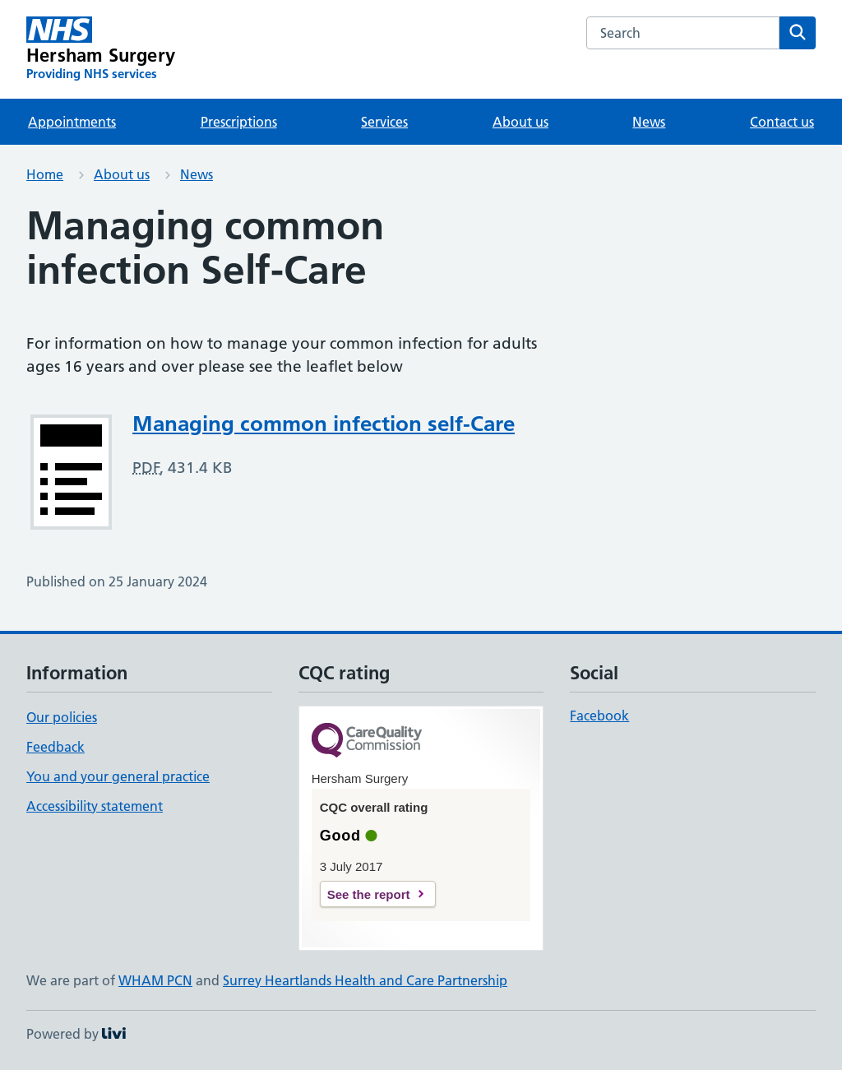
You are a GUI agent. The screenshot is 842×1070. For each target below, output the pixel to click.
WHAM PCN (155, 980)
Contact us (782, 121)
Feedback (55, 747)
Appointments (72, 121)
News (648, 121)
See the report (368, 894)
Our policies (61, 717)
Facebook (599, 715)
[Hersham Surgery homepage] (100, 49)
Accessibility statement (94, 806)
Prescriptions (239, 121)
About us (520, 121)
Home (44, 174)
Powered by (76, 1034)
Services (384, 121)
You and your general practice (118, 776)
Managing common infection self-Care (323, 423)
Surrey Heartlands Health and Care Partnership (365, 980)
